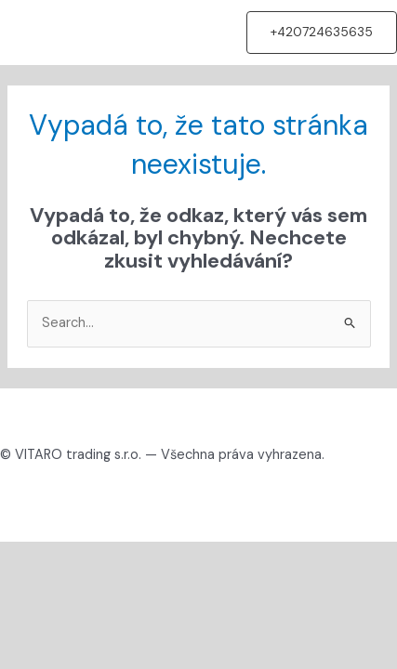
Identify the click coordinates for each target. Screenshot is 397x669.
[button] (321, 32)
